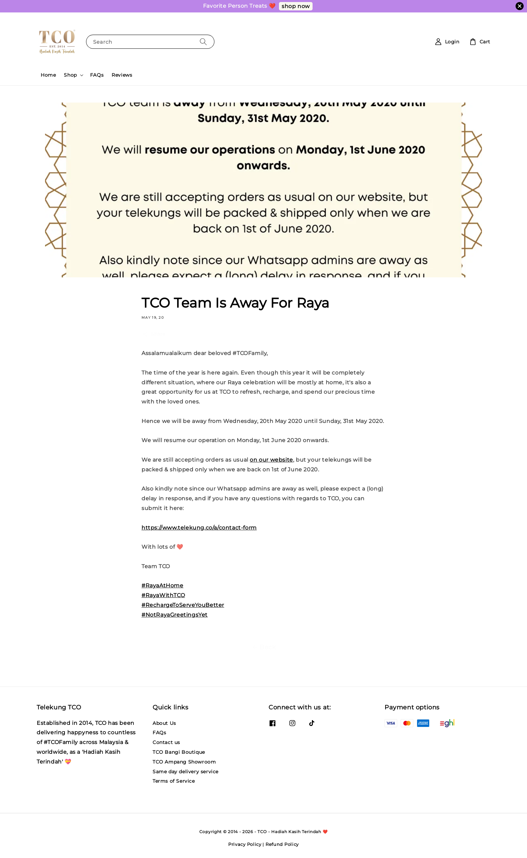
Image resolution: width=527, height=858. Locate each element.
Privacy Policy (244, 844)
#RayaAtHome (162, 585)
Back (263, 647)
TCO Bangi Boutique (179, 752)
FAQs (97, 75)
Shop (70, 75)
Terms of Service (174, 781)
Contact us (166, 742)
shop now (296, 6)
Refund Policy (282, 844)
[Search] (203, 41)
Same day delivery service (185, 772)
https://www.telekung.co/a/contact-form (199, 527)
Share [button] (153, 334)
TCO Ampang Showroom (184, 762)
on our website (271, 460)
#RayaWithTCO (163, 595)
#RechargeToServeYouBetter (182, 605)
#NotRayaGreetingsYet (174, 615)
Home (48, 75)
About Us (164, 723)
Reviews (122, 75)
